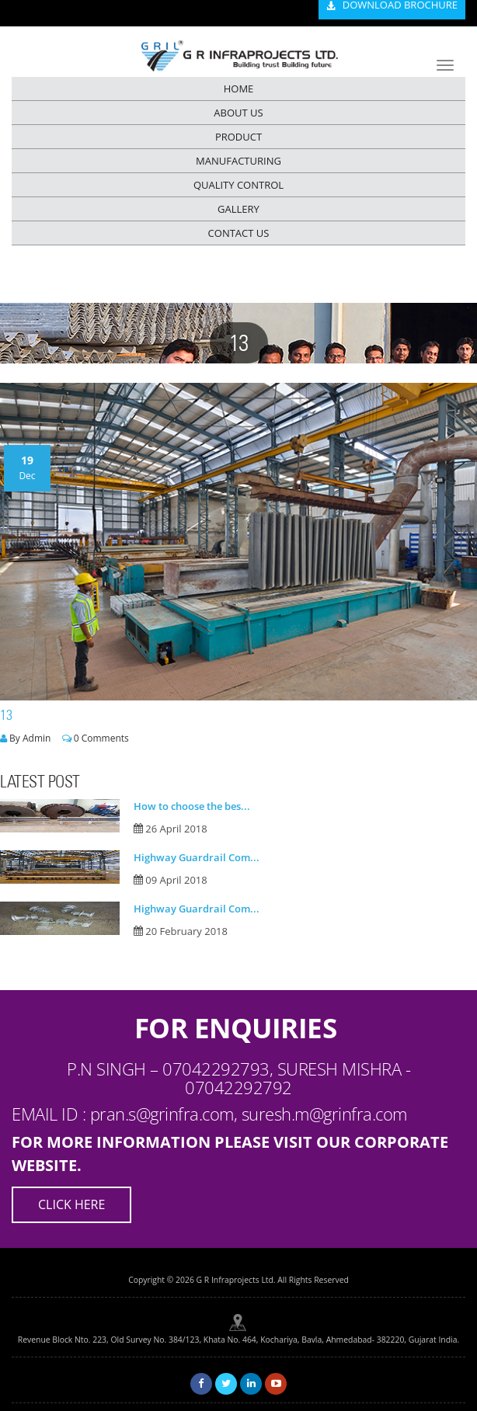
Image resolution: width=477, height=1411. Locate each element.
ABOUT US (238, 113)
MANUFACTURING (238, 161)
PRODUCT (238, 137)
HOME (239, 89)
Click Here (71, 1204)
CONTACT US (239, 233)
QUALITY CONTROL (238, 185)
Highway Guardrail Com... (196, 857)
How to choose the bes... (192, 806)
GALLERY (238, 209)
